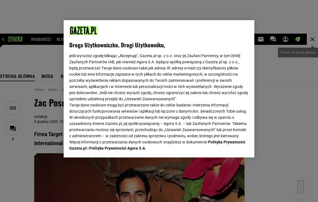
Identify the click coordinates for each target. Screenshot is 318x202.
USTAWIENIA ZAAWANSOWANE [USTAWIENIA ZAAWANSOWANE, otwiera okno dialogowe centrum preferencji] (106, 146)
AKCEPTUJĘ (229, 146)
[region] (159, 88)
